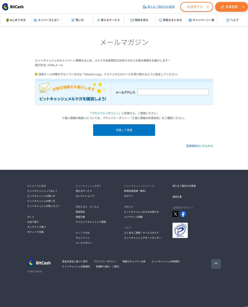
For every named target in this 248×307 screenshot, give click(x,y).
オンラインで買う (36, 227)
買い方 (77, 20)
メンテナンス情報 (133, 217)
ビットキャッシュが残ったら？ (43, 206)
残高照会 (80, 212)
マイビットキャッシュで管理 (91, 222)
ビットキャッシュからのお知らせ (141, 212)
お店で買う (33, 222)
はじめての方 (15, 20)
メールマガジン (84, 243)
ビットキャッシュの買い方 (41, 196)
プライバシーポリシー (105, 113)
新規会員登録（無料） (135, 191)
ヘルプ (232, 20)
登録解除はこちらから (199, 146)
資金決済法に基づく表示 (75, 261)
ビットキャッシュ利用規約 (165, 261)
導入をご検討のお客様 (158, 6)
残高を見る (139, 20)
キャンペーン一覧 (201, 20)
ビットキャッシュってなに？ (42, 191)
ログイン (195, 6)
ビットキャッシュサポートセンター (142, 238)
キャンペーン (83, 238)
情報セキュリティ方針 (134, 261)
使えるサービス (108, 20)
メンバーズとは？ (46, 20)
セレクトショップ (85, 196)
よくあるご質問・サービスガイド (141, 233)
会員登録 (229, 6)
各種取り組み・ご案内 (107, 266)
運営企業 (177, 197)
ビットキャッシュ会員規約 (76, 266)
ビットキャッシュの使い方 (41, 201)
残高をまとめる (170, 20)
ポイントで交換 (35, 232)
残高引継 (80, 217)
